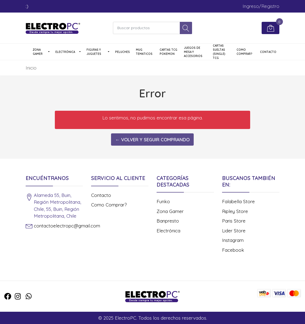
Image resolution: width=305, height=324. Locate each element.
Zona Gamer (38, 52)
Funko (163, 201)
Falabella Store (238, 201)
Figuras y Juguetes (93, 52)
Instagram (233, 240)
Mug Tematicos (144, 52)
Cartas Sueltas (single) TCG (219, 52)
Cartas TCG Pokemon (168, 52)
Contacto (268, 52)
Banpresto (168, 221)
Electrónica (65, 52)
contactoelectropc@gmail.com (67, 226)
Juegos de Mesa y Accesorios (193, 52)
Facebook (233, 250)
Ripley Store (235, 211)
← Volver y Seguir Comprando (152, 139)
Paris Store (234, 221)
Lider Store (234, 230)
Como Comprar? (244, 52)
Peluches (122, 52)
